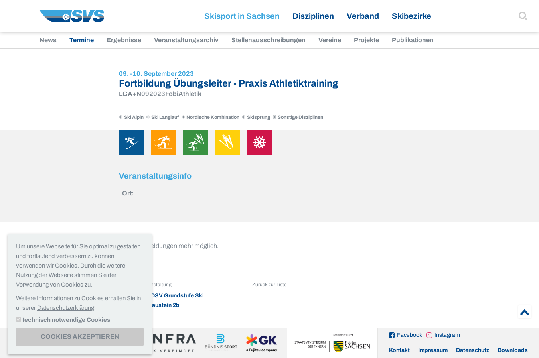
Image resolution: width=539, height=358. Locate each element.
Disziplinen (313, 16)
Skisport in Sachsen (242, 16)
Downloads (513, 350)
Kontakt (399, 350)
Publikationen (413, 40)
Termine (81, 40)
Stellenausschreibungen (268, 40)
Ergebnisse (124, 40)
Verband (363, 16)
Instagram (447, 335)
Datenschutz (472, 350)
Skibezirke (411, 16)
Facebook (409, 335)
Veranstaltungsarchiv (186, 40)
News (48, 40)
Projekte (366, 40)
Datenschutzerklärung (65, 308)
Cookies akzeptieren (80, 336)
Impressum (433, 350)
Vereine (329, 40)
